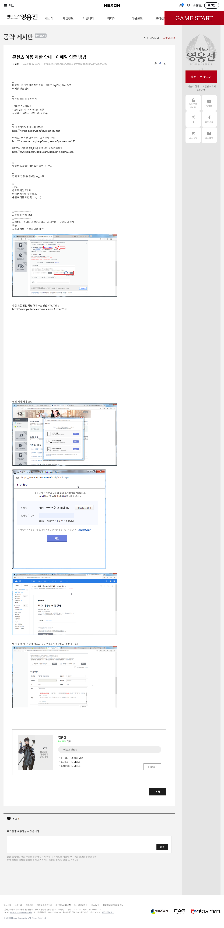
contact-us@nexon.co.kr (21, 912)
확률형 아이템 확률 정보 (113, 905)
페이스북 (209, 119)
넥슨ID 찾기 (193, 86)
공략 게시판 (169, 38)
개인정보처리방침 (63, 905)
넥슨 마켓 (209, 135)
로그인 (211, 5)
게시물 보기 (152, 766)
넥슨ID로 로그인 (201, 77)
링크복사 (155, 64)
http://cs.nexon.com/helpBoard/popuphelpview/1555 (43, 151)
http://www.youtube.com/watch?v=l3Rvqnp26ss (39, 309)
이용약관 (29, 905)
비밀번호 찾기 (209, 86)
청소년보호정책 (81, 905)
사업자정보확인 (108, 912)
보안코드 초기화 (193, 103)
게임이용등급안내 (44, 905)
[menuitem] (49, 18)
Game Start (194, 18)
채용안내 (18, 905)
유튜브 (209, 103)
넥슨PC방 (95, 905)
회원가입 (197, 5)
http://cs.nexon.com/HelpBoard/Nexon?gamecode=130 (43, 141)
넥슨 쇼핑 (193, 135)
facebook (160, 64)
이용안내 (42, 35)
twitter (164, 64)
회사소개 (7, 905)
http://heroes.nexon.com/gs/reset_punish (36, 130)
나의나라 (75, 762)
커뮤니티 (154, 38)
